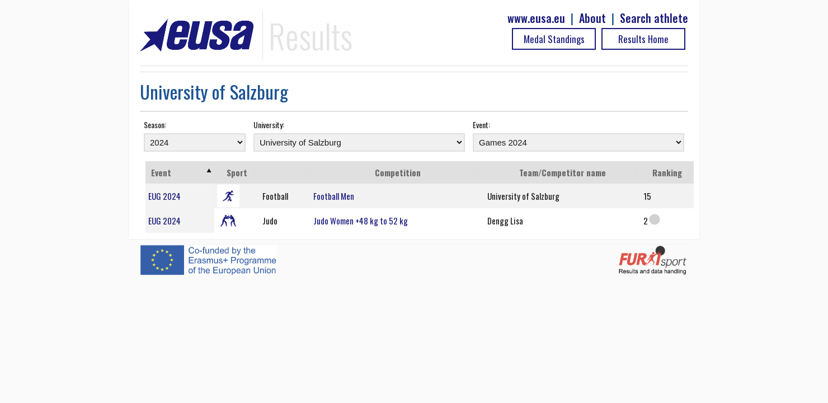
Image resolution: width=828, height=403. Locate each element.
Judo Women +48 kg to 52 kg (360, 220)
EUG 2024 (164, 196)
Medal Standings (554, 39)
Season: (155, 124)
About (592, 18)
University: (268, 124)
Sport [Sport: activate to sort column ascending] (237, 172)
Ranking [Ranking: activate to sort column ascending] (667, 172)
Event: (481, 124)
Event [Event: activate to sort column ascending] (161, 172)
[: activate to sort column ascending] (285, 172)
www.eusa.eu (536, 18)
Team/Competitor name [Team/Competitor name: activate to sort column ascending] (562, 172)
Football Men (333, 196)
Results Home (643, 39)
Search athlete (654, 18)
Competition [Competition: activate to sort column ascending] (398, 172)
